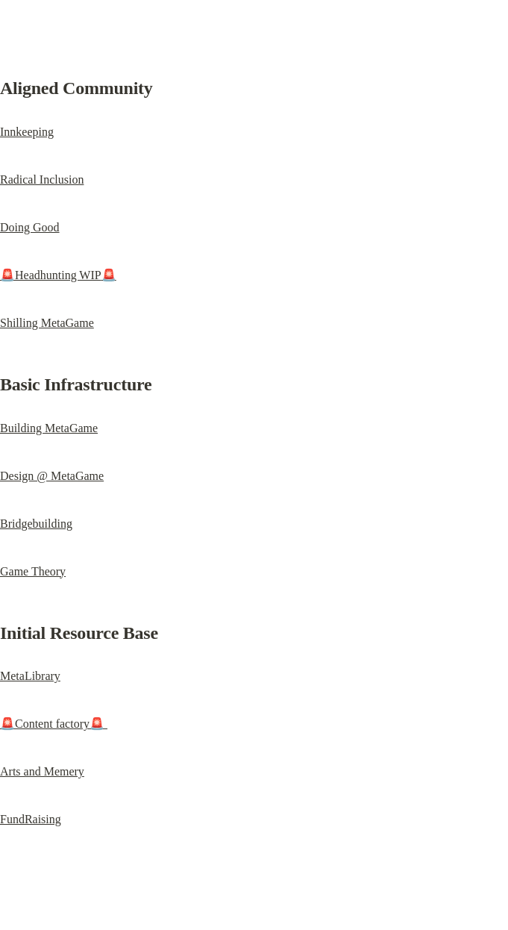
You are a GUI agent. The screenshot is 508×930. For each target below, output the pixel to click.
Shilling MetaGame (47, 322)
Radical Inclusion (42, 179)
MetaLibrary (30, 676)
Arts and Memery (42, 771)
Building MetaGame (49, 428)
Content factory (53, 723)
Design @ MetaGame (52, 475)
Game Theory (33, 571)
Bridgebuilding (36, 523)
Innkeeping (27, 131)
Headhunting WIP (58, 275)
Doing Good (30, 227)
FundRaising (30, 819)
